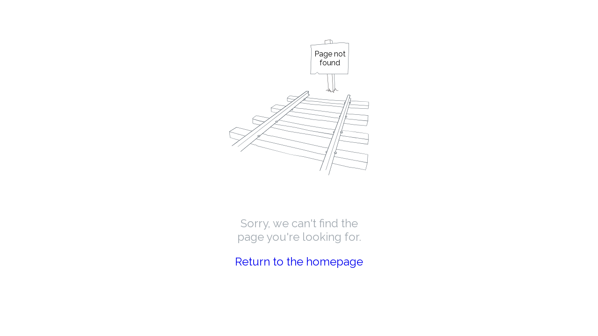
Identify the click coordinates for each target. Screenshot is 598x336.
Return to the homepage (299, 261)
